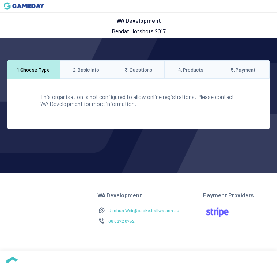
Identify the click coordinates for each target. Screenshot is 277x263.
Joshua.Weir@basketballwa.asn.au (143, 210)
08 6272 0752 (121, 221)
